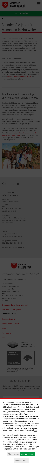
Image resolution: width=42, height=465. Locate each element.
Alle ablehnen (13, 454)
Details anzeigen (21, 460)
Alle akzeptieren (27, 454)
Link (35, 430)
